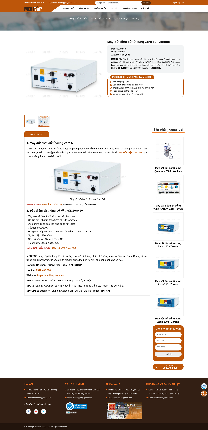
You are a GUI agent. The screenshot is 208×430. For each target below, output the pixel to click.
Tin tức (114, 8)
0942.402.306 (37, 2)
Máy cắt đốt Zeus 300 (64, 248)
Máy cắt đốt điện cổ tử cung (125, 18)
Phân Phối (100, 8)
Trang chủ (67, 8)
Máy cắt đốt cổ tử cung (52, 204)
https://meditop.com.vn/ (50, 275)
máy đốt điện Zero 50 (130, 152)
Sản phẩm (84, 8)
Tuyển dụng (130, 8)
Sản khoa (102, 18)
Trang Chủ (74, 18)
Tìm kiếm (146, 3)
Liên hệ (145, 8)
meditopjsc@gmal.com (67, 3)
